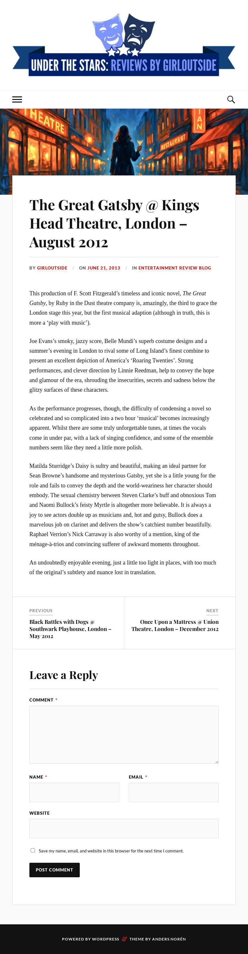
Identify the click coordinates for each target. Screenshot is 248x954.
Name (38, 777)
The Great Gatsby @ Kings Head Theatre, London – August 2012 (114, 223)
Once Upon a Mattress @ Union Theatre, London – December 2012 (175, 625)
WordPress (105, 939)
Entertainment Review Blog (175, 267)
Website (39, 813)
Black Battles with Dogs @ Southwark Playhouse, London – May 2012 (70, 628)
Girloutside (52, 267)
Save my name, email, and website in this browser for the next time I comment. (111, 850)
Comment (43, 700)
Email (138, 777)
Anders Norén (169, 939)
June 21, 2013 (104, 267)
